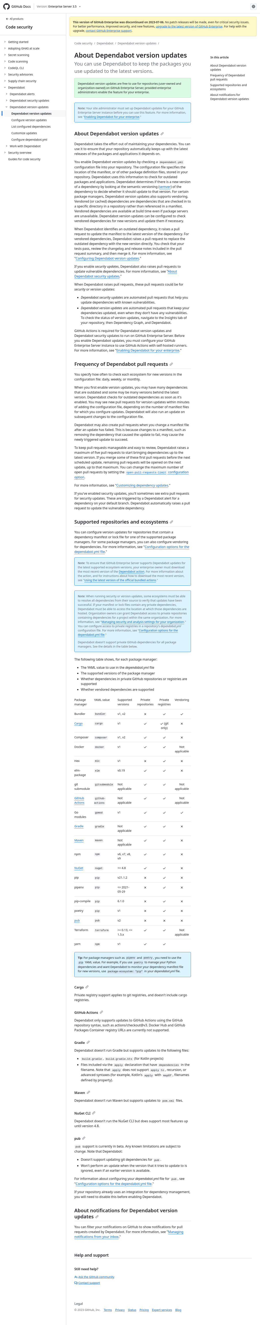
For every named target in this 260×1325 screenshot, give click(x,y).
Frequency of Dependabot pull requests (123, 364)
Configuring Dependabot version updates (107, 258)
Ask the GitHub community (94, 1277)
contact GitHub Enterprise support (109, 31)
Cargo (78, 723)
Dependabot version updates (137, 43)
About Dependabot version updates (119, 133)
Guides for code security (24, 159)
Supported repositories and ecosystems (123, 521)
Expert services (162, 1310)
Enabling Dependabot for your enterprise (111, 117)
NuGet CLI (84, 1113)
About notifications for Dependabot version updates (126, 1213)
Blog (178, 1310)
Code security (19, 27)
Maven (78, 840)
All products (14, 19)
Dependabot (105, 43)
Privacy (120, 1310)
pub (77, 920)
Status (132, 1310)
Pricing (144, 1310)
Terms (108, 1310)
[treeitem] (34, 41)
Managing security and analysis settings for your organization (143, 622)
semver (165, 186)
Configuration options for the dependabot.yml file (114, 1183)
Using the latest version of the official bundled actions (120, 580)
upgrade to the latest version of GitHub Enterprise (189, 26)
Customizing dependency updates (142, 485)
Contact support (87, 1283)
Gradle (78, 826)
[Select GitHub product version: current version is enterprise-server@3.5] (58, 6)
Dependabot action (131, 571)
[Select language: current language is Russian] (253, 6)
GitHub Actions (88, 1012)
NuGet (78, 868)
